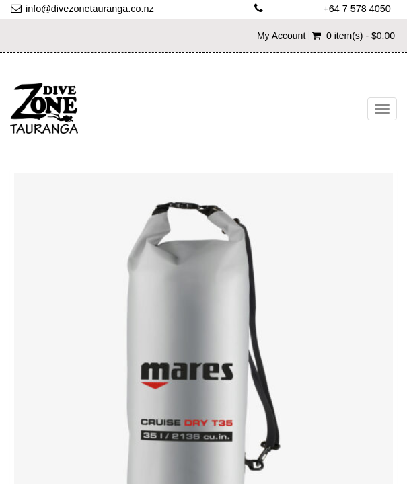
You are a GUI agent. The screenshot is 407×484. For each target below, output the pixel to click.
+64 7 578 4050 (356, 8)
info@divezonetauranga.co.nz (90, 8)
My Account (281, 35)
